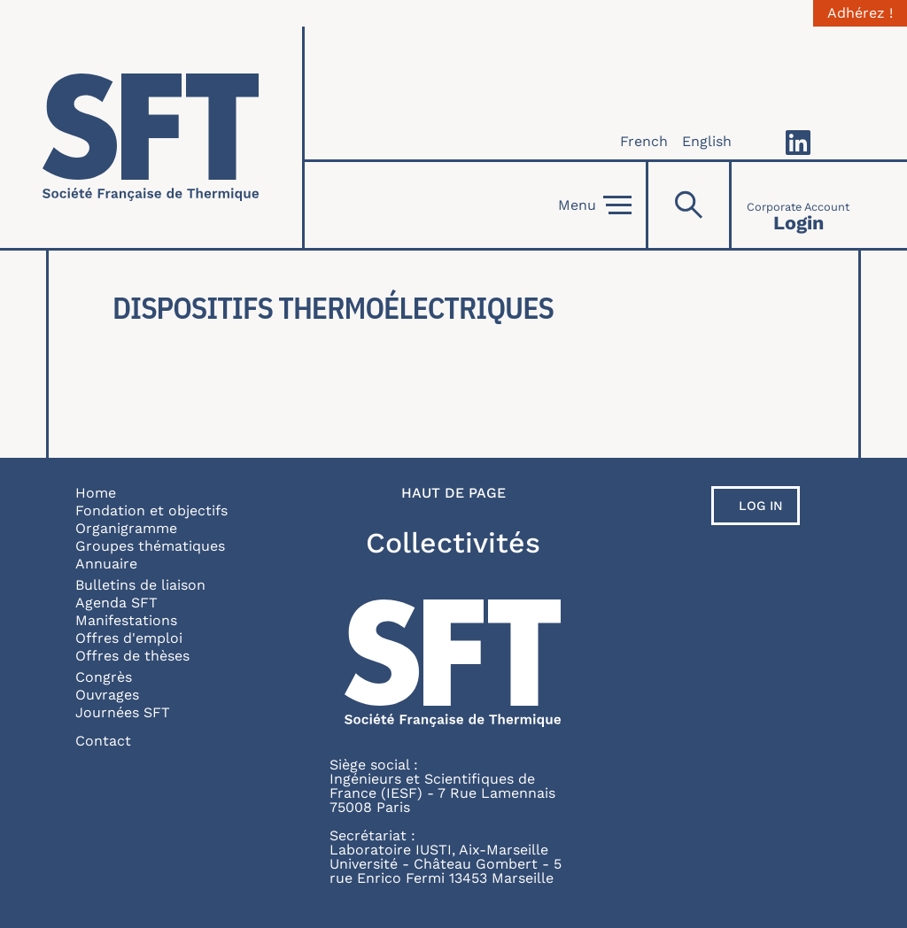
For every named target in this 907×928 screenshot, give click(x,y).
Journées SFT (122, 712)
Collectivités (453, 543)
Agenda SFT (116, 602)
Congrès (103, 677)
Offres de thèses (132, 655)
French (644, 141)
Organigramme (126, 528)
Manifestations (126, 620)
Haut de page (453, 493)
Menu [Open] (595, 205)
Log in (761, 506)
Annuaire (106, 563)
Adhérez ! (860, 13)
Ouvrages (107, 694)
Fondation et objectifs (151, 510)
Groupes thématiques (150, 545)
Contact (103, 740)
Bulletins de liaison (140, 584)
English (707, 141)
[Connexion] (798, 205)
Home (95, 492)
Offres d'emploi (128, 638)
